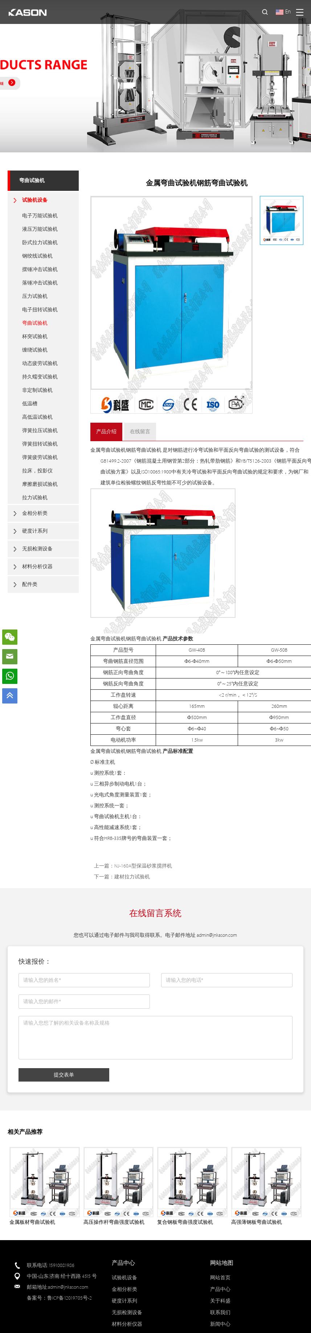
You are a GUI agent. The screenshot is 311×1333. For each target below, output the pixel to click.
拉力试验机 (35, 497)
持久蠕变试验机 (40, 377)
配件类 (29, 584)
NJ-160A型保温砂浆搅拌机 (143, 866)
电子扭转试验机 (40, 309)
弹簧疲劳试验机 (40, 457)
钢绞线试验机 (37, 256)
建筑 (106, 482)
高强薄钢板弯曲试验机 (256, 1222)
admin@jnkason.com (217, 935)
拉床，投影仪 (37, 470)
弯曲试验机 (32, 180)
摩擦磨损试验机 (40, 484)
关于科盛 (220, 1301)
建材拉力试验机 (132, 876)
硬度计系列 (35, 531)
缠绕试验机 (35, 350)
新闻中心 (220, 1324)
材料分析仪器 (37, 566)
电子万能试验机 (40, 215)
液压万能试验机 (40, 229)
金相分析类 (35, 513)
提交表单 (64, 1075)
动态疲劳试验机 (40, 363)
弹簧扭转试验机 (40, 444)
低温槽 (29, 403)
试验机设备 (35, 200)
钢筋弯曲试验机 (143, 450)
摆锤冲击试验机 (40, 269)
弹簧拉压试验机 (40, 430)
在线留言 (140, 431)
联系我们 (220, 1312)
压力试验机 (35, 296)
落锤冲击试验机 (40, 283)
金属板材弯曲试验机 (32, 1222)
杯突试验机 (35, 336)
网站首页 (220, 1277)
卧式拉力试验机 (40, 242)
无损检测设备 (37, 548)
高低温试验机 (37, 417)
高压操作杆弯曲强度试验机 (113, 1222)
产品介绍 (106, 431)
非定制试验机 (37, 390)
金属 (95, 450)
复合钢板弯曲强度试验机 (185, 1222)
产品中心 (220, 1289)
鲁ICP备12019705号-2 (69, 1298)
